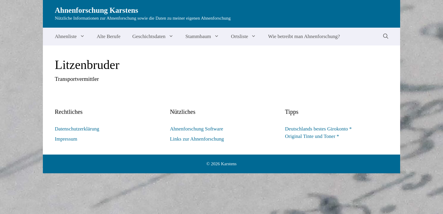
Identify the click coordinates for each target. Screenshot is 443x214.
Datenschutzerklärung (77, 129)
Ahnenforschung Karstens (96, 10)
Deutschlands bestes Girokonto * (318, 129)
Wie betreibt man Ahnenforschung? (304, 36)
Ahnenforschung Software (196, 129)
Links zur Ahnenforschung (197, 139)
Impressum (66, 139)
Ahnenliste (73, 36)
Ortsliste (246, 36)
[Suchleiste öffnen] (385, 36)
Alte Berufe (109, 36)
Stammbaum (205, 36)
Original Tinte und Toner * (312, 136)
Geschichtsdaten (155, 36)
